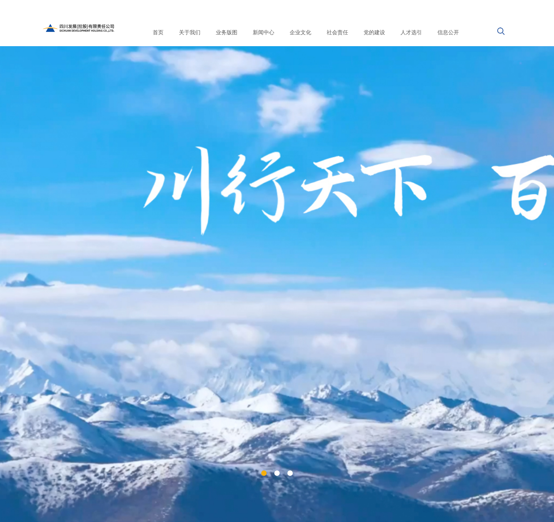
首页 (158, 32)
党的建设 (374, 32)
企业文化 (300, 32)
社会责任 (337, 32)
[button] (264, 473)
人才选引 (411, 32)
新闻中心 (263, 32)
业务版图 (226, 32)
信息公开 (448, 32)
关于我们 (189, 32)
